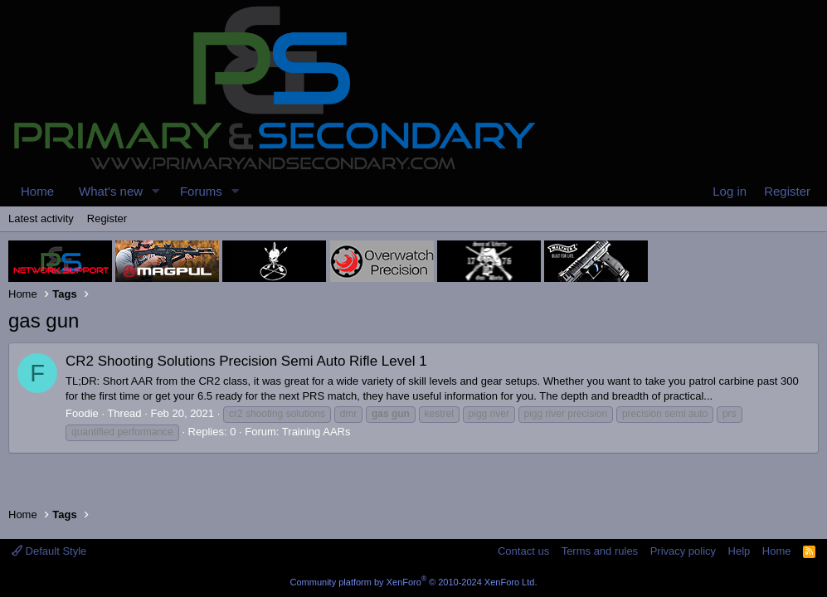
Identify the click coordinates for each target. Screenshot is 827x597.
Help (739, 551)
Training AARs (316, 431)
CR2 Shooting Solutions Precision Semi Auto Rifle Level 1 (246, 361)
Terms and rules (600, 551)
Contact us (523, 551)
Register (107, 218)
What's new (111, 191)
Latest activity (41, 218)
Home (37, 191)
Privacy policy (683, 551)
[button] (156, 191)
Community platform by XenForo (414, 582)
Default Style (49, 551)
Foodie (82, 413)
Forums (201, 191)
